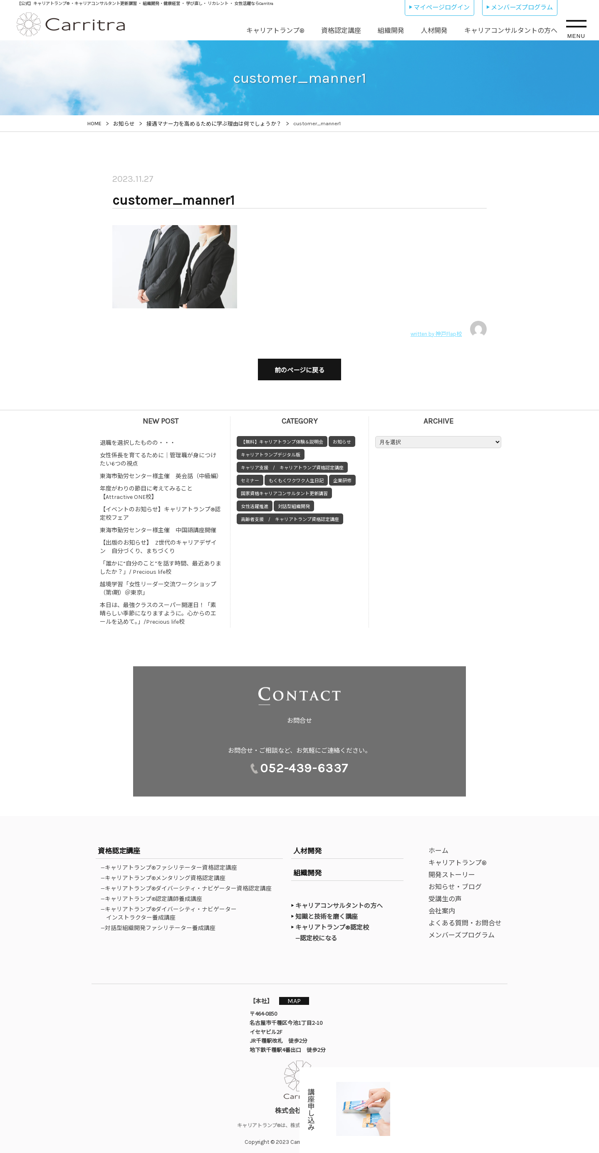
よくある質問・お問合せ (465, 919)
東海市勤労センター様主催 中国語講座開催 (158, 526)
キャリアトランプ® (275, 31)
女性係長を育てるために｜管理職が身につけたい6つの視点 (158, 455)
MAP (298, 996)
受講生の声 (445, 895)
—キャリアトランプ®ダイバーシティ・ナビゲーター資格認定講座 (189, 884)
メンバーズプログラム (522, 7)
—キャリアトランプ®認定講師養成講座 (154, 894)
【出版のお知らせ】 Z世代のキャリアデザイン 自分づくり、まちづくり (158, 542)
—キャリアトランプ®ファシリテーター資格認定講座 (171, 863)
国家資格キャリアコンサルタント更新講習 (284, 489)
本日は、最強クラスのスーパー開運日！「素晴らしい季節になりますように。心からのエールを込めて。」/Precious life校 (158, 609)
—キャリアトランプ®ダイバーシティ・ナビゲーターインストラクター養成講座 (171, 909)
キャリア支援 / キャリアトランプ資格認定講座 (292, 463)
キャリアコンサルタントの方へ (510, 31)
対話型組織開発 (294, 502)
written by (449, 329)
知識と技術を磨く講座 (326, 912)
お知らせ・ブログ (455, 883)
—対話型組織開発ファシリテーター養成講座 (160, 923)
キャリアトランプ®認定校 (332, 923)
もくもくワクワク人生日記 (296, 476)
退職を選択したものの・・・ (138, 438)
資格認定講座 (341, 31)
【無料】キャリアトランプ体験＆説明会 (282, 438)
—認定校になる (320, 933)
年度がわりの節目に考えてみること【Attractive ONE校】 (146, 488)
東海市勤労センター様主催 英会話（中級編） (161, 472)
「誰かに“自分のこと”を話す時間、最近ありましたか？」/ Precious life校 (160, 563)
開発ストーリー (451, 871)
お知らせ (342, 438)
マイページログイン (441, 7)
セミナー (250, 476)
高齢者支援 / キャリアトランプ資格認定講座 (290, 515)
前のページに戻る (299, 368)
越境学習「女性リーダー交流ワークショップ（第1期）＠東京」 (158, 584)
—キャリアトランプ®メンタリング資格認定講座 (165, 873)
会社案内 (441, 907)
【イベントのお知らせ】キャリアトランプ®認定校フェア (160, 509)
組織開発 (391, 31)
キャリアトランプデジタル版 (270, 451)
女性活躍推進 (254, 502)
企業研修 (342, 476)
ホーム (438, 846)
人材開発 (434, 31)
